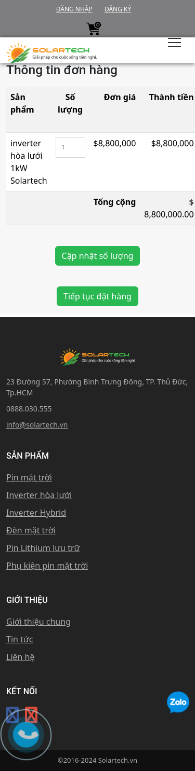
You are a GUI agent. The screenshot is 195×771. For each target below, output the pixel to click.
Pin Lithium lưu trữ (43, 548)
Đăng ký (118, 9)
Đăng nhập (74, 9)
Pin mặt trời (29, 477)
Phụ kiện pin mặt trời (47, 565)
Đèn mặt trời (31, 530)
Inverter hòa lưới (39, 495)
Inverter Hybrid (36, 512)
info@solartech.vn (37, 425)
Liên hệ (20, 657)
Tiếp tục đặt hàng (97, 296)
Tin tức (19, 639)
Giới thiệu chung (38, 621)
